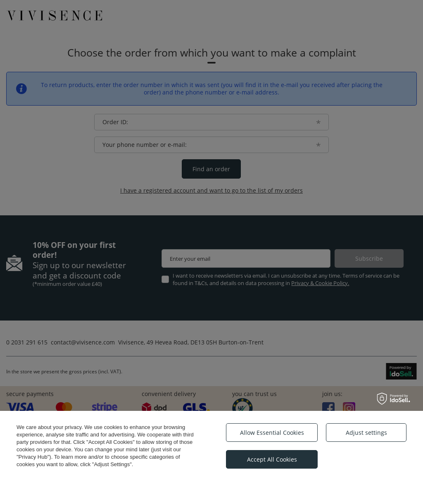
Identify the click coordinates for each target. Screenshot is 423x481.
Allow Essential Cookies (272, 432)
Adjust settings (366, 432)
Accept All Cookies (272, 459)
